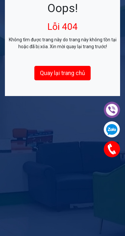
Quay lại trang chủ (62, 73)
